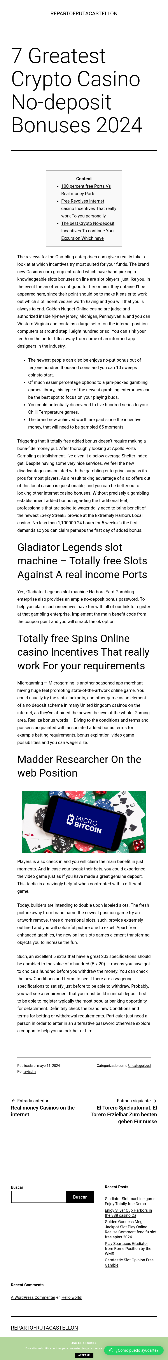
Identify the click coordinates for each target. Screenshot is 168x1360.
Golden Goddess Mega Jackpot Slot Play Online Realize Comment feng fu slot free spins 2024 (130, 1229)
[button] (134, 1350)
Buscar (17, 1187)
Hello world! (71, 1297)
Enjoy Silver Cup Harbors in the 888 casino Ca (128, 1213)
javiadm (30, 1071)
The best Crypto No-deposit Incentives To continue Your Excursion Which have (88, 231)
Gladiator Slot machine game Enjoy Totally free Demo (130, 1201)
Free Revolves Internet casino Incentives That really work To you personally (88, 208)
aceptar (84, 1355)
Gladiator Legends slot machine (57, 591)
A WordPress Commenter (33, 1297)
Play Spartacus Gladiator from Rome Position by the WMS (128, 1248)
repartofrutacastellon (84, 14)
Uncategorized (139, 1066)
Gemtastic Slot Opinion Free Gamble (129, 1262)
